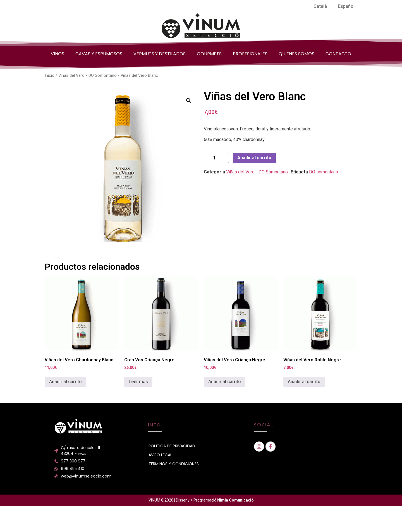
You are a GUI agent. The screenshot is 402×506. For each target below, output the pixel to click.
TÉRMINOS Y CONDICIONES (174, 464)
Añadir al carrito (254, 157)
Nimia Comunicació (235, 500)
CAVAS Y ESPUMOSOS (98, 54)
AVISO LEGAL (160, 455)
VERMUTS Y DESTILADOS (159, 54)
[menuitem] (320, 6)
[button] (189, 101)
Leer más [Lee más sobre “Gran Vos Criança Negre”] (138, 381)
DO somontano (323, 172)
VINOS (57, 54)
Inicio (49, 75)
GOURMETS (209, 54)
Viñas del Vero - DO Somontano (87, 75)
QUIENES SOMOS (296, 54)
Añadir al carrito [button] (65, 381)
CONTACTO (338, 54)
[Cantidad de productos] (216, 158)
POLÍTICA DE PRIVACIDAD (172, 446)
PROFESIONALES (250, 54)
